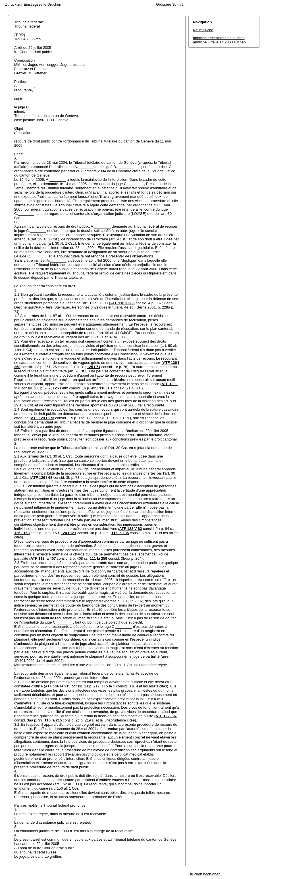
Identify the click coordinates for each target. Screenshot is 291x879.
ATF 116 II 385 (122, 303)
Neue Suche (203, 30)
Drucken (54, 4)
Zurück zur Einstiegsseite (25, 4)
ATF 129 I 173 (42, 418)
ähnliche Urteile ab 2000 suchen (219, 42)
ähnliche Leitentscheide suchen (218, 38)
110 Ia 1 (106, 388)
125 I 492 (60, 388)
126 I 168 (22, 533)
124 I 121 (68, 533)
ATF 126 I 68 (41, 477)
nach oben (212, 874)
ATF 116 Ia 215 (57, 686)
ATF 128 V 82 (130, 528)
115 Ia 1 (108, 686)
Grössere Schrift (169, 4)
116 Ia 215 (53, 720)
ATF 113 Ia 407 (43, 558)
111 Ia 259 (98, 558)
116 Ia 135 (120, 533)
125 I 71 (93, 367)
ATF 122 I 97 (166, 716)
